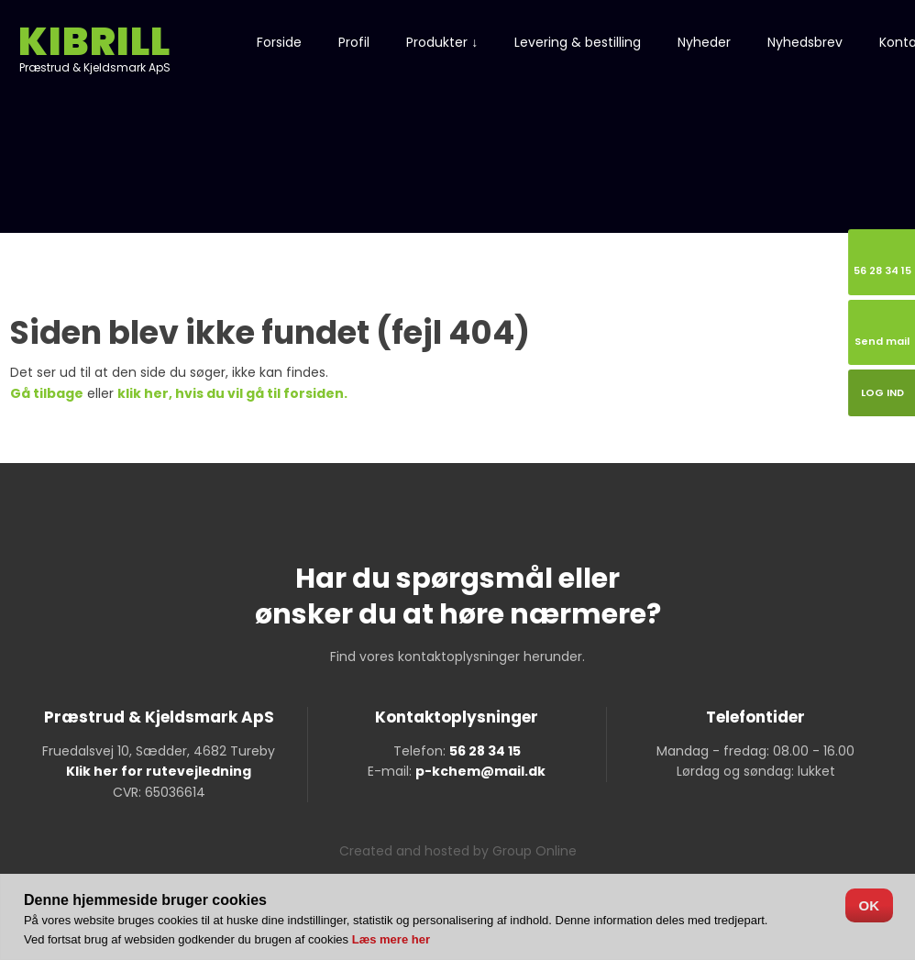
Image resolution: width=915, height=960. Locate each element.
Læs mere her (391, 939)
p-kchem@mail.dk (480, 771)
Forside (279, 42)
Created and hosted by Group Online (458, 851)
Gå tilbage (46, 393)
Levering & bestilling (577, 42)
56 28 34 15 (485, 751)
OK (869, 905)
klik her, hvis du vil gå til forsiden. (232, 393)
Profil (353, 42)
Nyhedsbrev (805, 42)
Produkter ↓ (442, 42)
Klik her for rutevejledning (158, 771)
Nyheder (704, 42)
